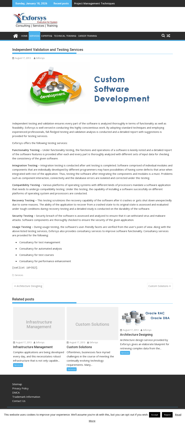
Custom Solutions (158, 285)
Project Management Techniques (94, 3)
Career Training (87, 36)
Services (34, 36)
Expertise (46, 36)
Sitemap (17, 383)
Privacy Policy (20, 388)
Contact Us (18, 400)
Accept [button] (154, 414)
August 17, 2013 (22, 341)
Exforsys (39, 58)
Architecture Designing (29, 285)
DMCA (16, 392)
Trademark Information (26, 396)
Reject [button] (167, 414)
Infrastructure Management (39, 324)
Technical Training (65, 36)
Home (24, 36)
